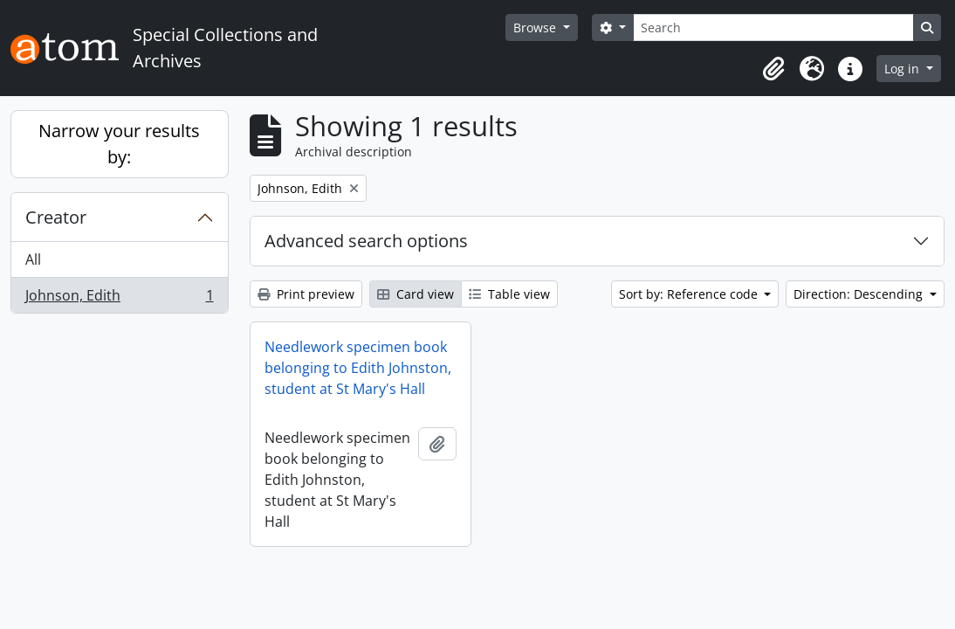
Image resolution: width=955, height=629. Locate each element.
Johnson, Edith (119, 299)
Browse (536, 27)
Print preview (306, 294)
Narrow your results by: (119, 144)
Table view (509, 294)
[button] (773, 69)
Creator (55, 217)
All (33, 259)
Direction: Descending (860, 294)
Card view (415, 294)
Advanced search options (366, 240)
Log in (903, 68)
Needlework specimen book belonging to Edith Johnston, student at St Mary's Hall (358, 367)
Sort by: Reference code (690, 294)
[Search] (773, 27)
